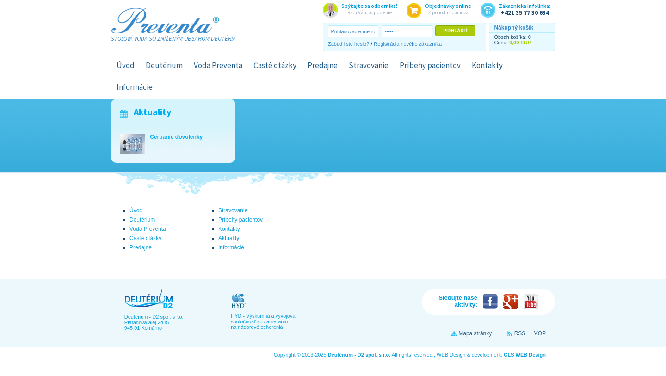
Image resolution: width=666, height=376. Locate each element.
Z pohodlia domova (448, 9)
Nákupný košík (513, 28)
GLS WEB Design (525, 355)
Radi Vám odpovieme (369, 9)
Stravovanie (368, 65)
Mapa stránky (475, 333)
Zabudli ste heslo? (348, 44)
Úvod (126, 65)
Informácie (135, 87)
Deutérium (164, 65)
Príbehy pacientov (430, 65)
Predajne (323, 65)
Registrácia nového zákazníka (408, 44)
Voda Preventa (218, 65)
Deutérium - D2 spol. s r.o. (359, 355)
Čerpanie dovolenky (176, 137)
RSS (520, 333)
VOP (540, 333)
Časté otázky (274, 65)
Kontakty (487, 65)
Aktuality (152, 111)
